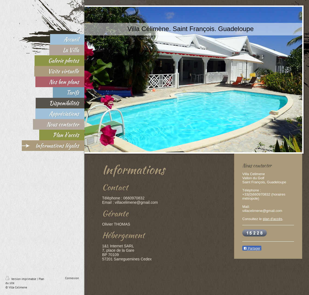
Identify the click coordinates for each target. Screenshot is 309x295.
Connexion (72, 278)
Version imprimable (21, 279)
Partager (251, 248)
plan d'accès (272, 219)
